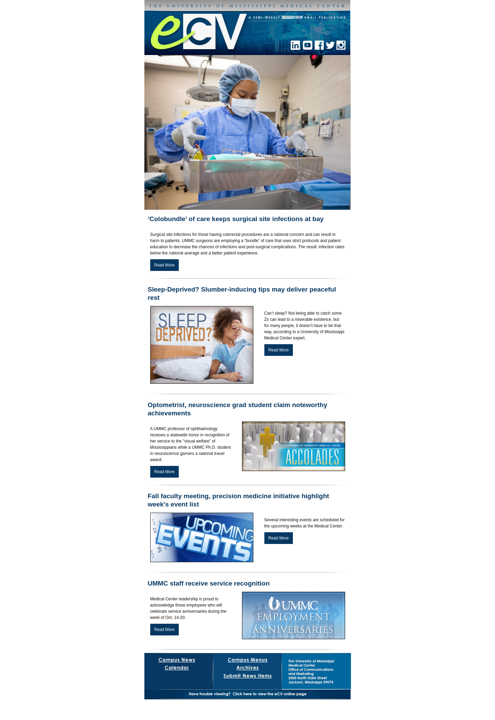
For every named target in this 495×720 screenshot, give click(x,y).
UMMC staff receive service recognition (209, 583)
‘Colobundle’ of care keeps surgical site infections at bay (236, 218)
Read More (164, 265)
